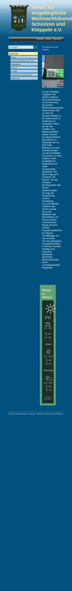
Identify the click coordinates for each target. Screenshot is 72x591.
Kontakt (48, 39)
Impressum (57, 39)
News (13, 57)
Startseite (40, 39)
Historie (14, 68)
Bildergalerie (16, 64)
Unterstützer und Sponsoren (21, 75)
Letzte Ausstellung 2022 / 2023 (22, 61)
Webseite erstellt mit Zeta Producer (50, 414)
